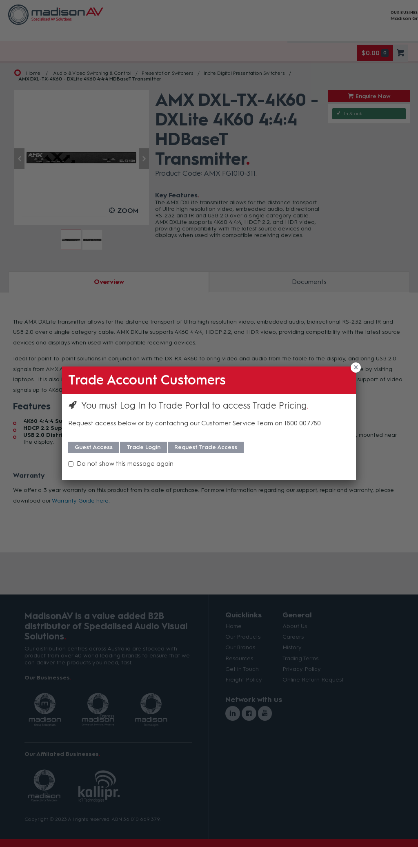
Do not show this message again (125, 463)
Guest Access (94, 447)
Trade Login (143, 447)
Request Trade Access (205, 447)
